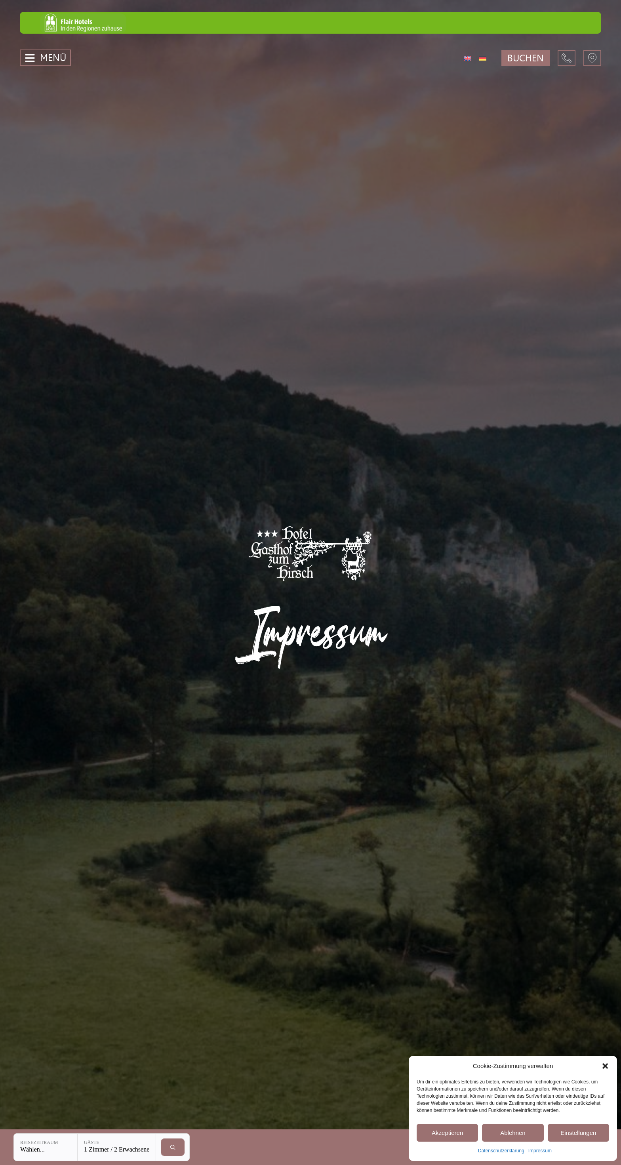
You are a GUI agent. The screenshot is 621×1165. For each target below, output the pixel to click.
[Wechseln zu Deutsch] (482, 58)
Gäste (91, 1142)
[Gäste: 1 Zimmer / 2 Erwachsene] (117, 1147)
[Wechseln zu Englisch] (467, 58)
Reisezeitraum (39, 1142)
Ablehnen (512, 1132)
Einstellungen (578, 1132)
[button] (605, 1066)
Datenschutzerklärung (501, 1151)
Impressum (540, 1151)
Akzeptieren (447, 1132)
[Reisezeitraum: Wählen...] (45, 1147)
